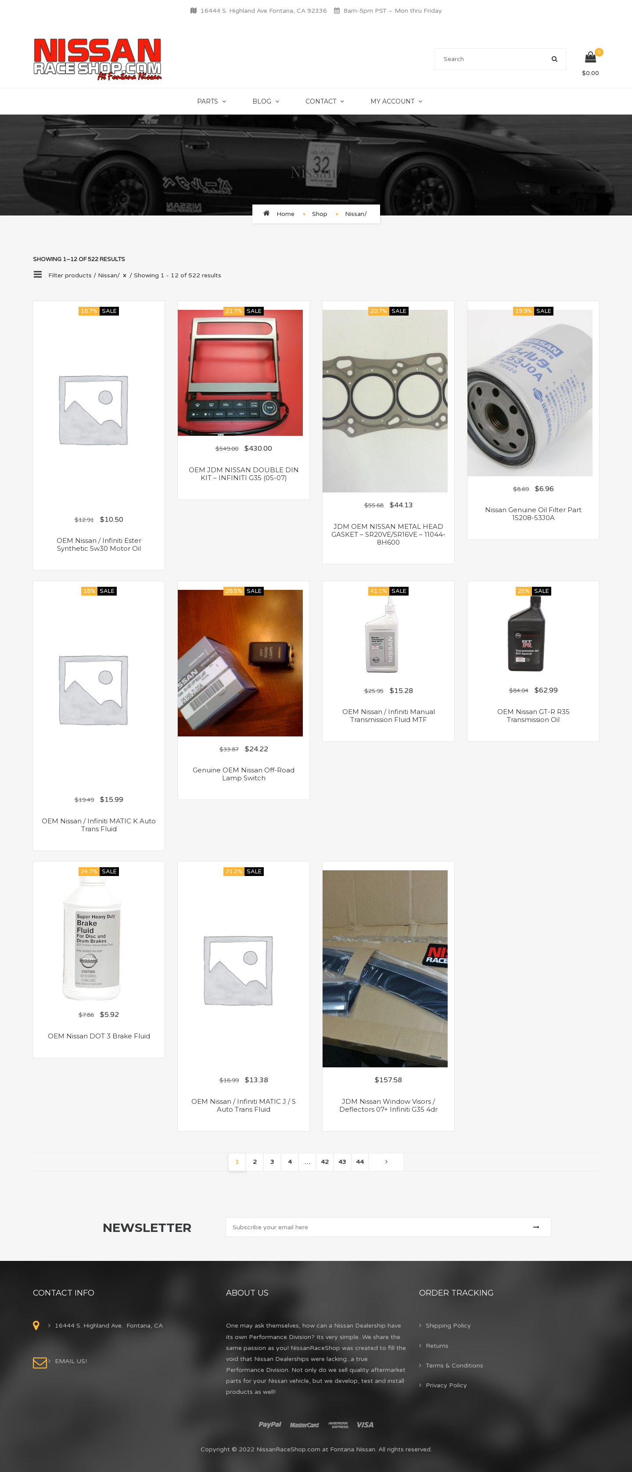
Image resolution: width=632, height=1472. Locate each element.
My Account (392, 101)
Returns (437, 1346)
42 (325, 1162)
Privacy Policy (446, 1385)
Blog (261, 101)
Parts (207, 101)
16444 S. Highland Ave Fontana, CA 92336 (264, 10)
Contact (320, 101)
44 (360, 1162)
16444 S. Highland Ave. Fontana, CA (109, 1325)
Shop (319, 214)
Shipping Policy (448, 1325)
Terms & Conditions (454, 1365)
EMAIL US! (71, 1361)
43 (342, 1162)
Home (285, 214)
